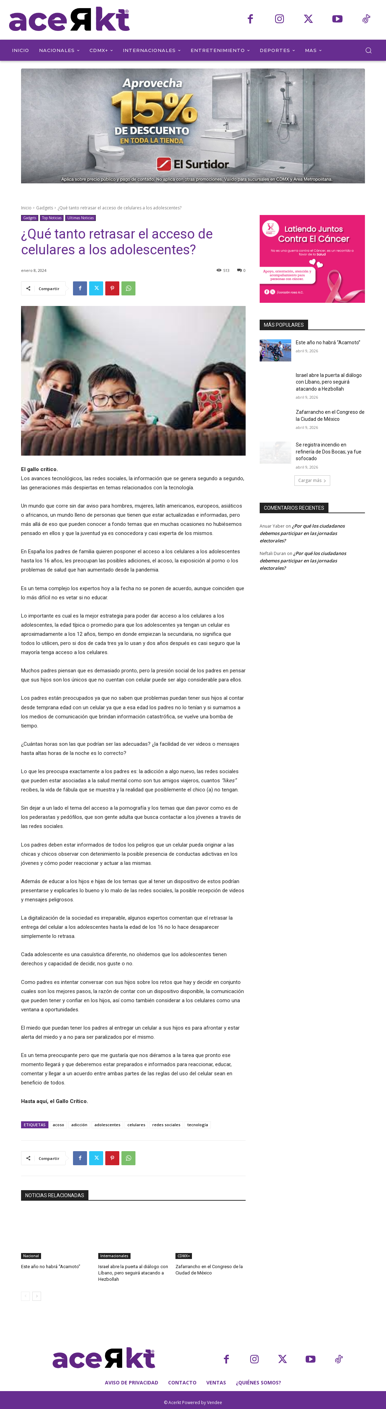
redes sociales (166, 1124)
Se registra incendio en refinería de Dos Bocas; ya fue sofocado (328, 451)
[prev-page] (25, 1296)
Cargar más (312, 480)
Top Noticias (52, 218)
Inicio (26, 208)
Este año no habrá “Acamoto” (50, 1266)
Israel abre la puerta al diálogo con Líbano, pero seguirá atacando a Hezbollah (133, 1273)
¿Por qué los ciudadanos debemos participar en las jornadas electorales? (302, 533)
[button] (368, 50)
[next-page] (36, 1296)
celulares (136, 1124)
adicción (79, 1124)
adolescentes (107, 1124)
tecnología (197, 1124)
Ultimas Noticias (80, 218)
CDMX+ (184, 1255)
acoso (58, 1124)
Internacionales (114, 1255)
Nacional (31, 1255)
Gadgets (44, 208)
